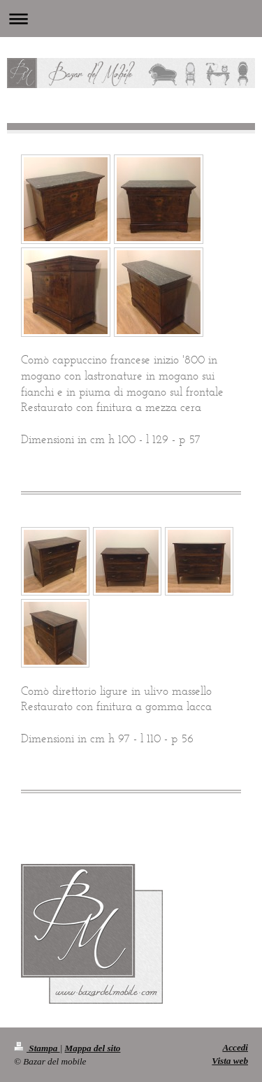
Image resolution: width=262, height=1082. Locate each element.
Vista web (230, 1060)
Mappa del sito (93, 1048)
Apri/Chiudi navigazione (131, 18)
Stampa (37, 1048)
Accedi (235, 1047)
